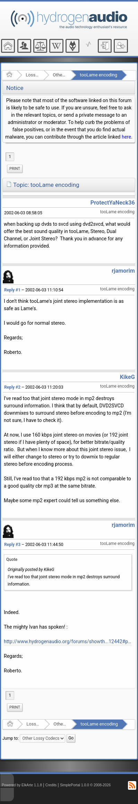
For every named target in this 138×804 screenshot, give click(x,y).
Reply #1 (12, 290)
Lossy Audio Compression (32, 74)
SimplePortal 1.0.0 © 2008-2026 (85, 785)
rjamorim (123, 270)
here (126, 137)
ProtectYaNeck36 (112, 202)
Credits (51, 785)
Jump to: (10, 738)
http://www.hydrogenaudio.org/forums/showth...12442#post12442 (68, 641)
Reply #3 (12, 544)
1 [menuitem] (10, 156)
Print (14, 168)
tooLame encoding (98, 74)
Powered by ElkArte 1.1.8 (22, 785)
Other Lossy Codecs (59, 74)
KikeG (127, 377)
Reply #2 (12, 387)
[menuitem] (15, 169)
